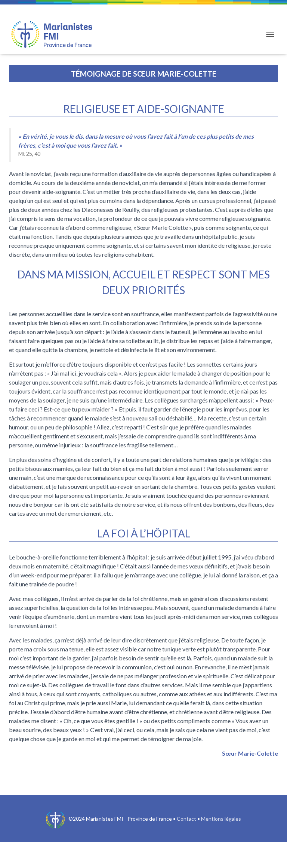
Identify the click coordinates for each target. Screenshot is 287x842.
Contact (186, 818)
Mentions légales (221, 818)
